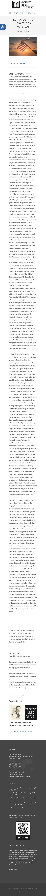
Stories (26, 31)
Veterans (23, 63)
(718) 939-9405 (18, 13)
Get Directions (30, 13)
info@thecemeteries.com (21, 776)
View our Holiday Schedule (19, 808)
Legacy (19, 31)
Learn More (13, 869)
